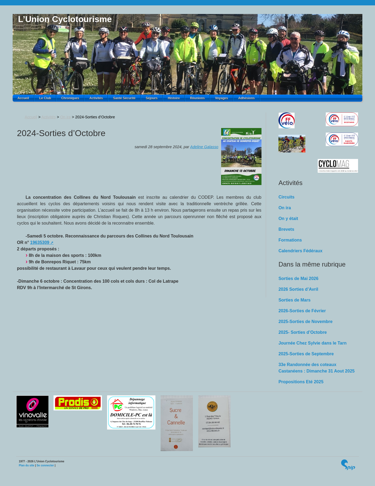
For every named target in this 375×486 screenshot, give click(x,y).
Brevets (286, 229)
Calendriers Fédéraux (300, 251)
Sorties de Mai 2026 (298, 278)
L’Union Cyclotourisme (65, 19)
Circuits (286, 197)
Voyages (221, 98)
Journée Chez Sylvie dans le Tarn (312, 343)
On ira (65, 117)
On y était (288, 218)
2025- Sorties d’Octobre (302, 332)
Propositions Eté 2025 (300, 381)
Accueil (23, 98)
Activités (96, 98)
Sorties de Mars (294, 300)
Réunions (197, 98)
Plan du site (26, 465)
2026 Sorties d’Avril (298, 289)
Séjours (152, 98)
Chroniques (70, 98)
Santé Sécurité (124, 98)
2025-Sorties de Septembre (306, 354)
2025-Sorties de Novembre (305, 321)
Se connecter (45, 465)
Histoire (174, 98)
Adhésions (246, 98)
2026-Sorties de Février (302, 310)
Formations (290, 240)
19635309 (39, 242)
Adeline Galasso (204, 147)
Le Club (45, 98)
